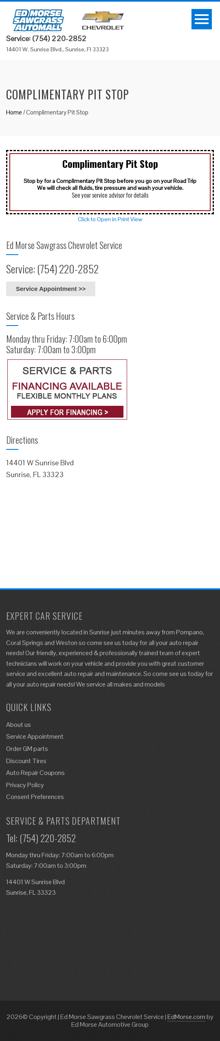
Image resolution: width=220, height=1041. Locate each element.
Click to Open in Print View (110, 219)
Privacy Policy (25, 785)
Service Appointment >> (51, 288)
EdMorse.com (186, 1016)
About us (18, 724)
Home (14, 112)
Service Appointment (35, 736)
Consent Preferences (35, 796)
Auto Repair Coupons (35, 772)
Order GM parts (27, 748)
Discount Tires (26, 761)
